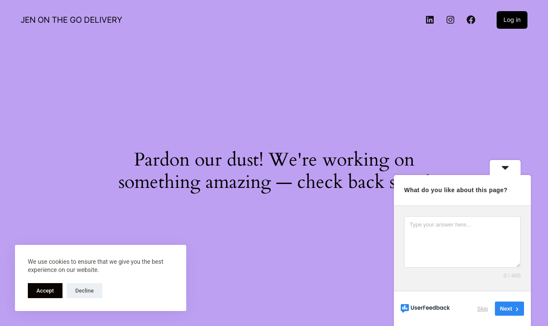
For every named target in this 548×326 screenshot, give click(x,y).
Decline (84, 290)
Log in (512, 19)
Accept (45, 290)
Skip (482, 308)
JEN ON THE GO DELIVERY (71, 19)
